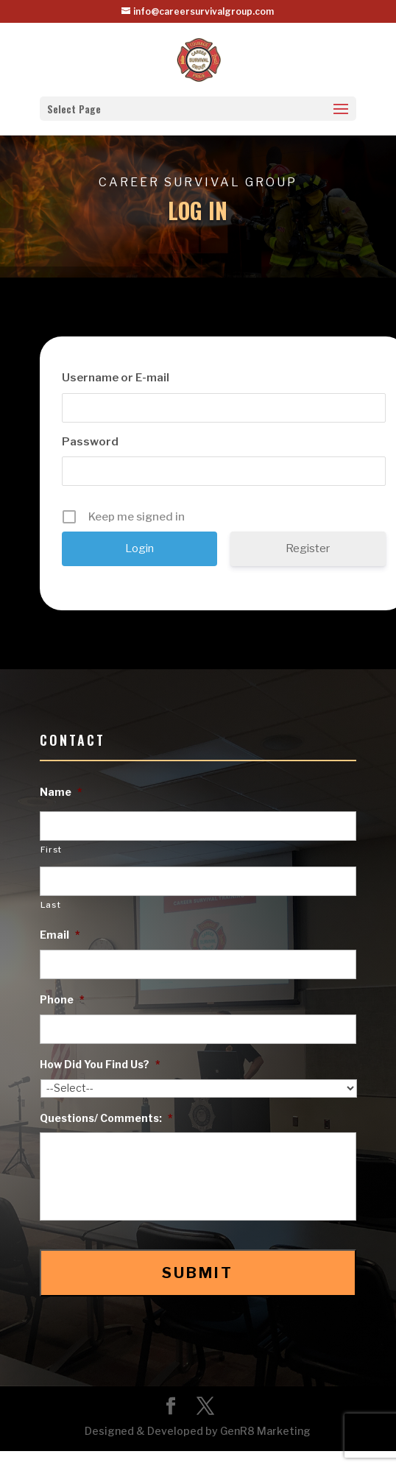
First (51, 849)
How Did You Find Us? (100, 1064)
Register (308, 548)
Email (60, 934)
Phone (62, 999)
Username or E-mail (115, 377)
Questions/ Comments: (106, 1118)
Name (61, 792)
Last (50, 905)
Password (90, 441)
